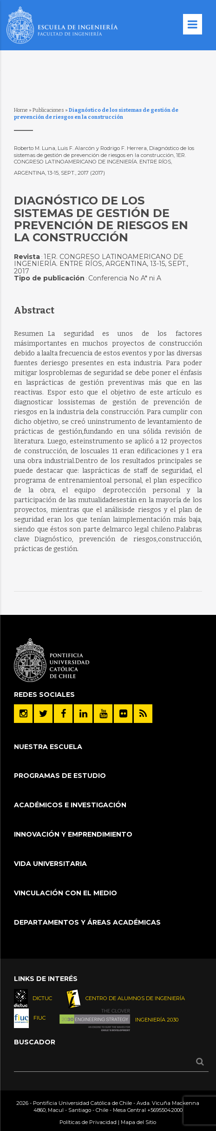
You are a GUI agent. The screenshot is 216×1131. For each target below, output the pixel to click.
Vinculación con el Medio (65, 893)
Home (21, 110)
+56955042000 (165, 1110)
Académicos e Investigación (70, 805)
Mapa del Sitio (138, 1122)
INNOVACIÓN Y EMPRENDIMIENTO (73, 834)
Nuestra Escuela (48, 747)
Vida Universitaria (50, 863)
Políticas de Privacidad (88, 1122)
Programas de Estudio (60, 775)
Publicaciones (48, 110)
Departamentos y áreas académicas (87, 922)
